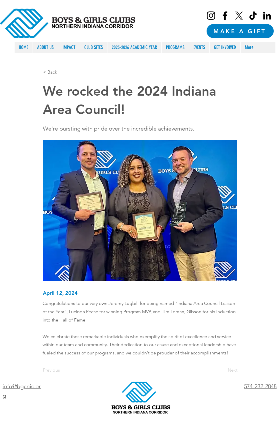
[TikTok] (253, 15)
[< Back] (62, 72)
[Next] (223, 370)
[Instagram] (211, 15)
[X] (239, 15)
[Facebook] (225, 15)
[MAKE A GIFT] (240, 31)
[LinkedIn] (267, 15)
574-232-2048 (260, 386)
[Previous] (62, 370)
